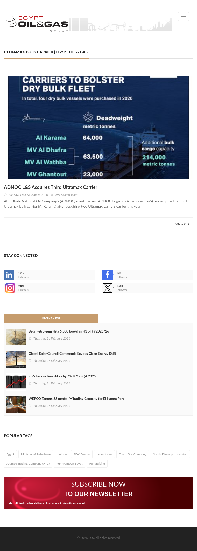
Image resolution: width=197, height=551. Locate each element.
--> (9, 288)
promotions (104, 454)
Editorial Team (68, 195)
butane (62, 454)
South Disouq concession (170, 454)
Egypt (10, 454)
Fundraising (97, 463)
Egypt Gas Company (132, 454)
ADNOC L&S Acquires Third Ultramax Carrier (50, 187)
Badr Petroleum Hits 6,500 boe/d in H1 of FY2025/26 (69, 331)
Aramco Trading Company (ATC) (28, 463)
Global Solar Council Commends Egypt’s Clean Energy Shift (72, 353)
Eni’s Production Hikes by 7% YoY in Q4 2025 (62, 376)
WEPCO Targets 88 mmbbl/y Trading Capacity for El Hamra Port (76, 399)
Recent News (51, 318)
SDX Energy (82, 454)
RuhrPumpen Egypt (69, 463)
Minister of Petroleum (36, 454)
